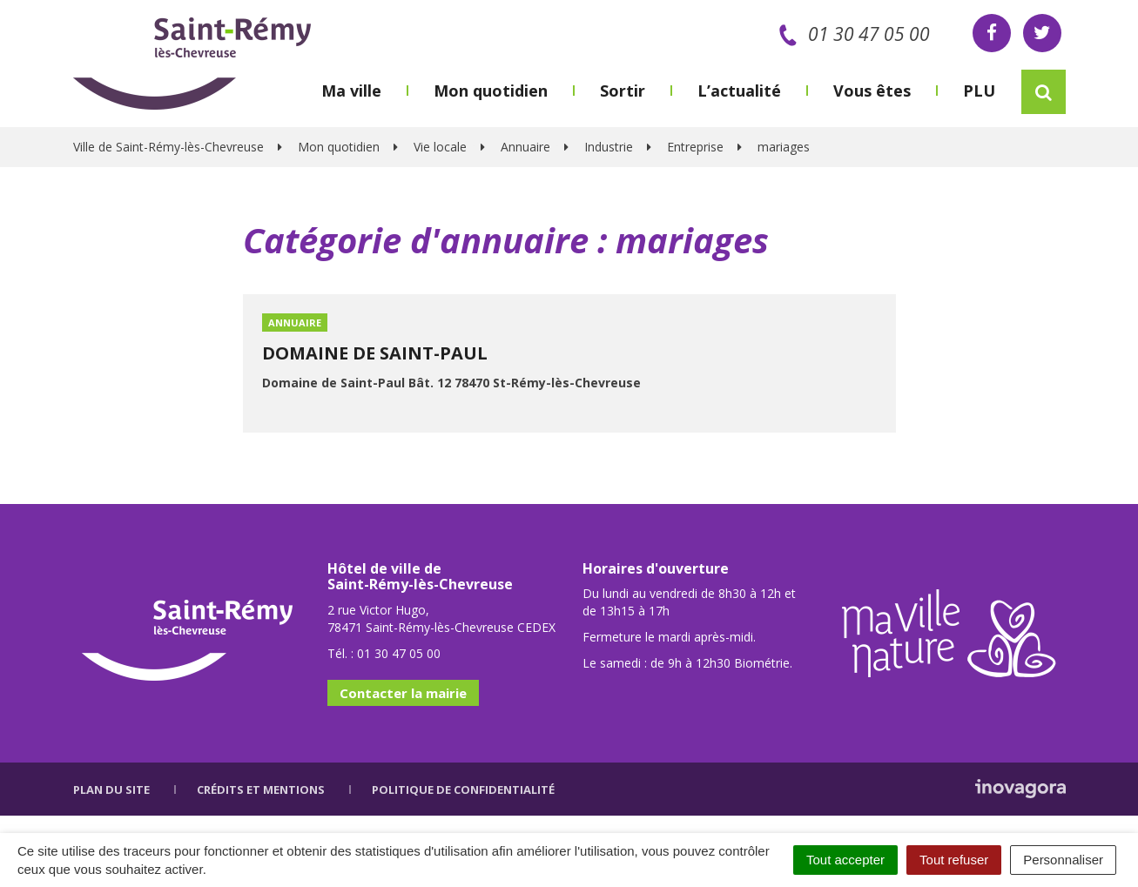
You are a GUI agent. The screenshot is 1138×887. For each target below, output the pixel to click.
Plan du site (111, 789)
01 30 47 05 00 (851, 34)
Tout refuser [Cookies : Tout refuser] (953, 859)
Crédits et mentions (261, 789)
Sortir (622, 90)
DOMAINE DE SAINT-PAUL (375, 353)
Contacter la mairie (403, 693)
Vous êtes (872, 90)
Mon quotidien (491, 90)
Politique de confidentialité (463, 789)
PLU (979, 90)
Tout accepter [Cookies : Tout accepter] (845, 859)
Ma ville (351, 90)
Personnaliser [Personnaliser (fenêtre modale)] (1063, 859)
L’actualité (739, 90)
